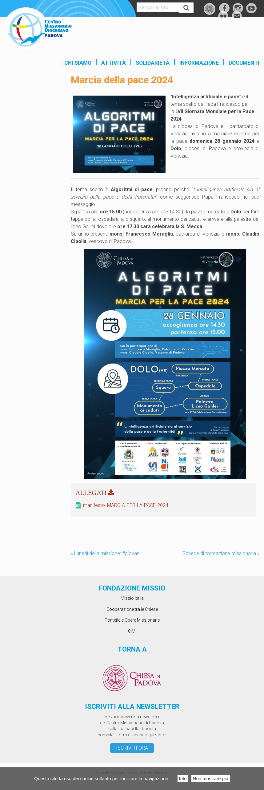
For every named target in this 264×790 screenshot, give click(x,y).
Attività (113, 63)
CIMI (132, 631)
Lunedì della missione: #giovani (105, 553)
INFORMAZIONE (199, 63)
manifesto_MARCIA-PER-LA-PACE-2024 (125, 505)
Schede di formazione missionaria (220, 553)
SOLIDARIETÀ (153, 63)
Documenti (244, 63)
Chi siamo (77, 63)
